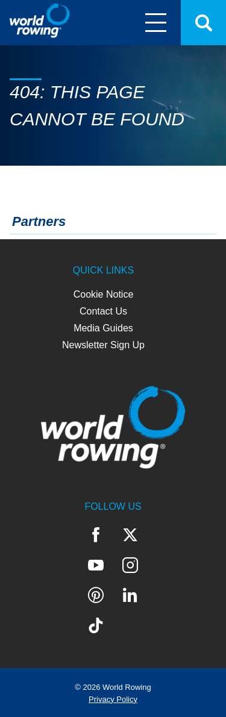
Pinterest (96, 595)
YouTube (96, 565)
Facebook (96, 535)
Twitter (130, 535)
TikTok (96, 625)
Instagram (130, 565)
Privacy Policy (113, 699)
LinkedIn (130, 595)
